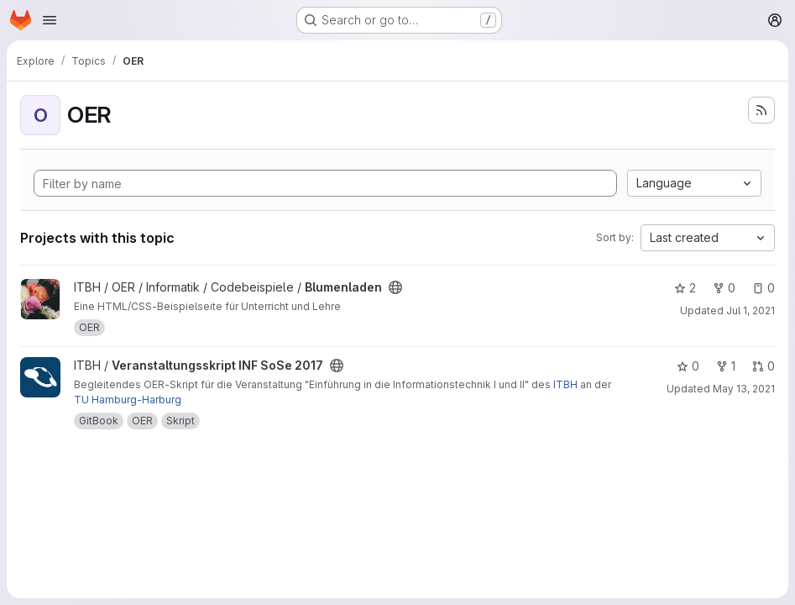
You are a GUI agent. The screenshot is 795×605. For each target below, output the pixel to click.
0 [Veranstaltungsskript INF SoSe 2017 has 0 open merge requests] (763, 366)
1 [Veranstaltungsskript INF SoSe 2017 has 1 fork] (725, 366)
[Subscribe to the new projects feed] (761, 110)
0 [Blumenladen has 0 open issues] (763, 288)
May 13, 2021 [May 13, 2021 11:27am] (744, 388)
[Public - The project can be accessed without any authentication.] (395, 287)
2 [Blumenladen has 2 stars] (685, 288)
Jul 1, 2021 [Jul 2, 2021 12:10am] (750, 310)
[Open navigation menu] (49, 20)
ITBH (565, 384)
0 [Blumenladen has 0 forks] (724, 288)
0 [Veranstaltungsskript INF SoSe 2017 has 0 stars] (688, 366)
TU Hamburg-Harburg (127, 399)
